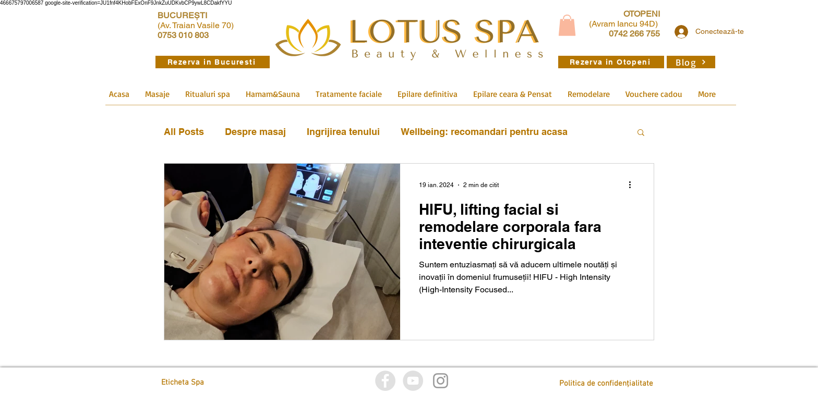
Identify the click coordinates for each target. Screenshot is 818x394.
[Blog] (691, 62)
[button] (567, 25)
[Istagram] (440, 381)
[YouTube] (413, 381)
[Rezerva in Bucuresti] (212, 62)
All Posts (184, 131)
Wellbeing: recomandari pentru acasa (484, 131)
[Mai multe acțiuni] (633, 185)
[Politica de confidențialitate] (606, 384)
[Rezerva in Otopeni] (611, 62)
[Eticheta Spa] (208, 383)
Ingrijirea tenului (343, 131)
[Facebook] (385, 381)
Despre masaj (255, 131)
